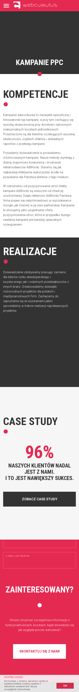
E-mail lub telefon (17, 556)
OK (65, 685)
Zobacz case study (39, 499)
